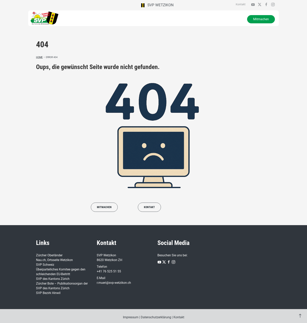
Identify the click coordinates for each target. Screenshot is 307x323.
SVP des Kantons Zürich (53, 279)
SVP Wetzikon (157, 5)
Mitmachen (261, 19)
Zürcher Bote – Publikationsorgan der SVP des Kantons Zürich (62, 286)
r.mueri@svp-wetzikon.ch (114, 283)
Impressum (130, 317)
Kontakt (241, 4)
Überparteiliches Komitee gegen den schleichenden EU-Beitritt (60, 271)
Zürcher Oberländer (49, 255)
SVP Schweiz (45, 265)
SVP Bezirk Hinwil (48, 293)
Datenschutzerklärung (156, 317)
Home (39, 57)
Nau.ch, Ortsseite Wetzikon (54, 260)
